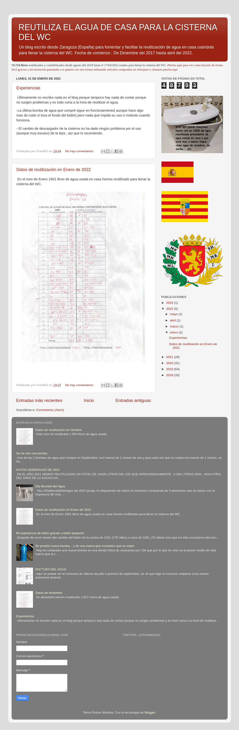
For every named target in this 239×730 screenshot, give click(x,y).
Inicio (89, 400)
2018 (170, 375)
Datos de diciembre (48, 592)
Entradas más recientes (39, 400)
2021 (170, 357)
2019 (170, 369)
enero (174, 332)
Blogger (149, 712)
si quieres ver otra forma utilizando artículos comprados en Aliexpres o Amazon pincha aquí (119, 69)
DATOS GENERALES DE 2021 (38, 470)
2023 (170, 302)
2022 (170, 308)
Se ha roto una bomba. (32, 453)
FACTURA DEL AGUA (50, 569)
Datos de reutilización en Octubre (58, 430)
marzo (175, 326)
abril (173, 320)
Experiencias (28, 88)
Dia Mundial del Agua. (50, 486)
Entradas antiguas (133, 400)
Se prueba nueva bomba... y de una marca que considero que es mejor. (85, 546)
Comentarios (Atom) (50, 410)
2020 (170, 363)
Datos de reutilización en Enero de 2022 (53, 169)
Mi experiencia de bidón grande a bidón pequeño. (50, 533)
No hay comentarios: (80, 151)
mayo (174, 314)
